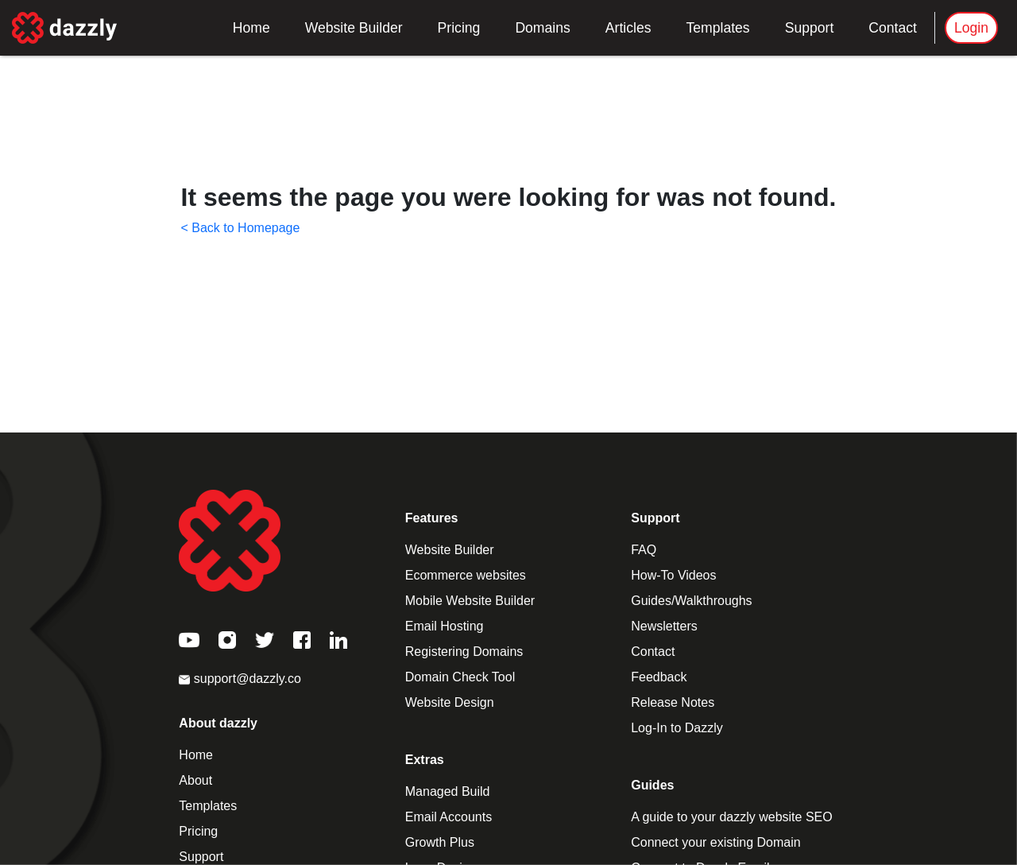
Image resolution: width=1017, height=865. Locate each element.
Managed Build (447, 791)
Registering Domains (464, 651)
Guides (652, 785)
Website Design (449, 702)
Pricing (459, 28)
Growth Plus (439, 842)
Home (251, 28)
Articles (628, 28)
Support (809, 28)
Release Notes (672, 702)
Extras (424, 759)
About (195, 780)
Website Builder (354, 28)
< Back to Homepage (240, 228)
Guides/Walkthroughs (691, 600)
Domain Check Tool (460, 677)
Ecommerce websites (465, 575)
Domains (542, 28)
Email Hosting (444, 626)
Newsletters (664, 626)
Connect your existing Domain (715, 842)
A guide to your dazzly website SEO (731, 817)
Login (971, 28)
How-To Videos (673, 575)
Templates (717, 28)
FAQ (643, 550)
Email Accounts (448, 817)
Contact (892, 28)
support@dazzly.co (240, 678)
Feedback (658, 677)
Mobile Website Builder (470, 600)
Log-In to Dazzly (677, 728)
